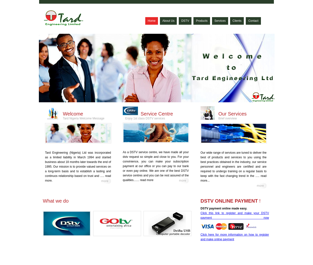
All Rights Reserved (103, 258)
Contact (253, 21)
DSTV (185, 21)
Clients (237, 21)
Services (220, 21)
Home (152, 21)
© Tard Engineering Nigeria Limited (66, 258)
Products (201, 21)
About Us (168, 21)
